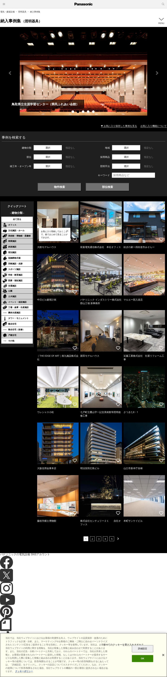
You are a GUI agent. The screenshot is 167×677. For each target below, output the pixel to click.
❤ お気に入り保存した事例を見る (119, 125)
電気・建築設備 (7, 11)
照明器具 (22, 11)
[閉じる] (163, 655)
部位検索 (107, 187)
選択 (47, 147)
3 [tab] (83, 112)
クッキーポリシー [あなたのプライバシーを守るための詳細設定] (24, 671)
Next (157, 73)
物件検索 (59, 187)
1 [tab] (73, 112)
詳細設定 (142, 648)
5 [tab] (93, 112)
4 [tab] (88, 112)
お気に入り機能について (153, 125)
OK (142, 658)
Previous (9, 73)
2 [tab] (78, 112)
